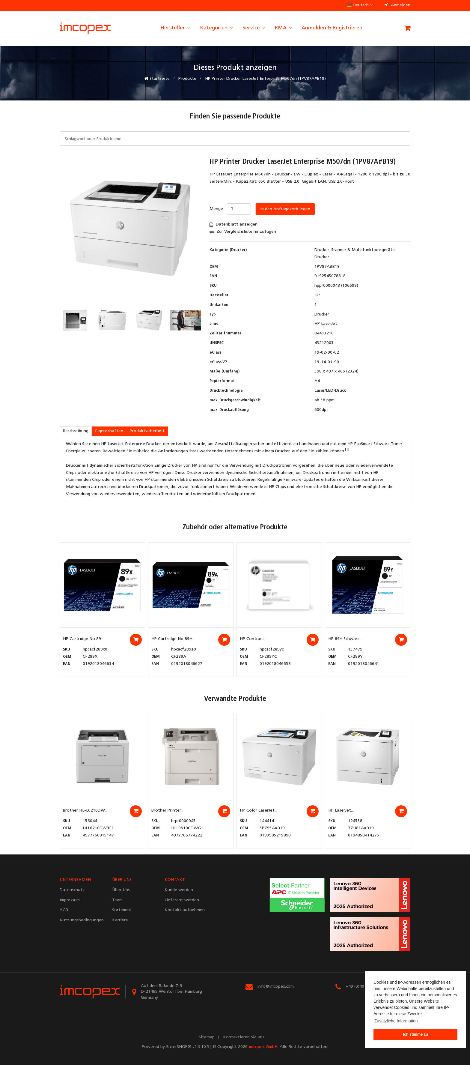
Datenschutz (72, 890)
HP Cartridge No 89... (83, 639)
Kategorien (217, 28)
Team (117, 900)
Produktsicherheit (147, 431)
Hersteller (175, 28)
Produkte (187, 78)
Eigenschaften (109, 431)
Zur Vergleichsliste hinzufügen (243, 231)
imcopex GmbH (263, 1047)
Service (254, 28)
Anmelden (397, 5)
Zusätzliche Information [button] (396, 1021)
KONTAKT (175, 880)
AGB (64, 910)
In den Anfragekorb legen (285, 209)
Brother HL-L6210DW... (85, 810)
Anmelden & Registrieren (332, 28)
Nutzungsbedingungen (81, 920)
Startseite (157, 78)
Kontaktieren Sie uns (243, 1037)
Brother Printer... (167, 810)
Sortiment (122, 910)
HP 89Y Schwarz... (345, 639)
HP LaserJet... (341, 810)
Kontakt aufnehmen (185, 910)
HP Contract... (253, 639)
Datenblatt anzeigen (233, 224)
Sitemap (207, 1037)
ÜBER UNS (122, 880)
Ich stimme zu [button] (415, 1034)
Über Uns (121, 890)
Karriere (120, 920)
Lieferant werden (182, 900)
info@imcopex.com (275, 986)
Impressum (70, 900)
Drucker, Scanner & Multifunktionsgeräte (354, 250)
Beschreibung (75, 431)
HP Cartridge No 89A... (173, 639)
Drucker (321, 257)
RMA (284, 28)
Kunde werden (179, 890)
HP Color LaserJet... (258, 810)
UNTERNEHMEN (75, 880)
